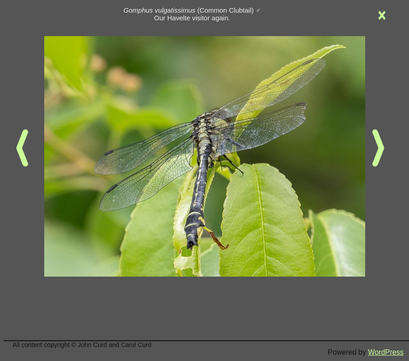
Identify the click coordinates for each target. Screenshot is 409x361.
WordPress (386, 352)
